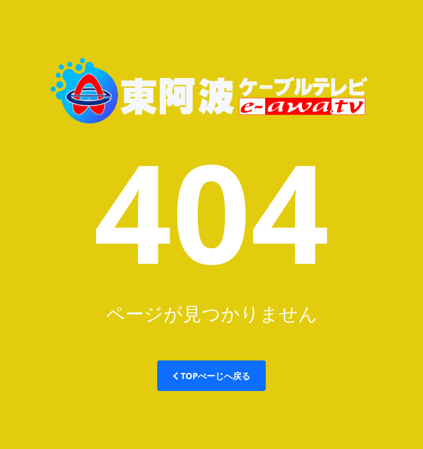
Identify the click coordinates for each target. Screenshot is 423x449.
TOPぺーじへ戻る (211, 376)
